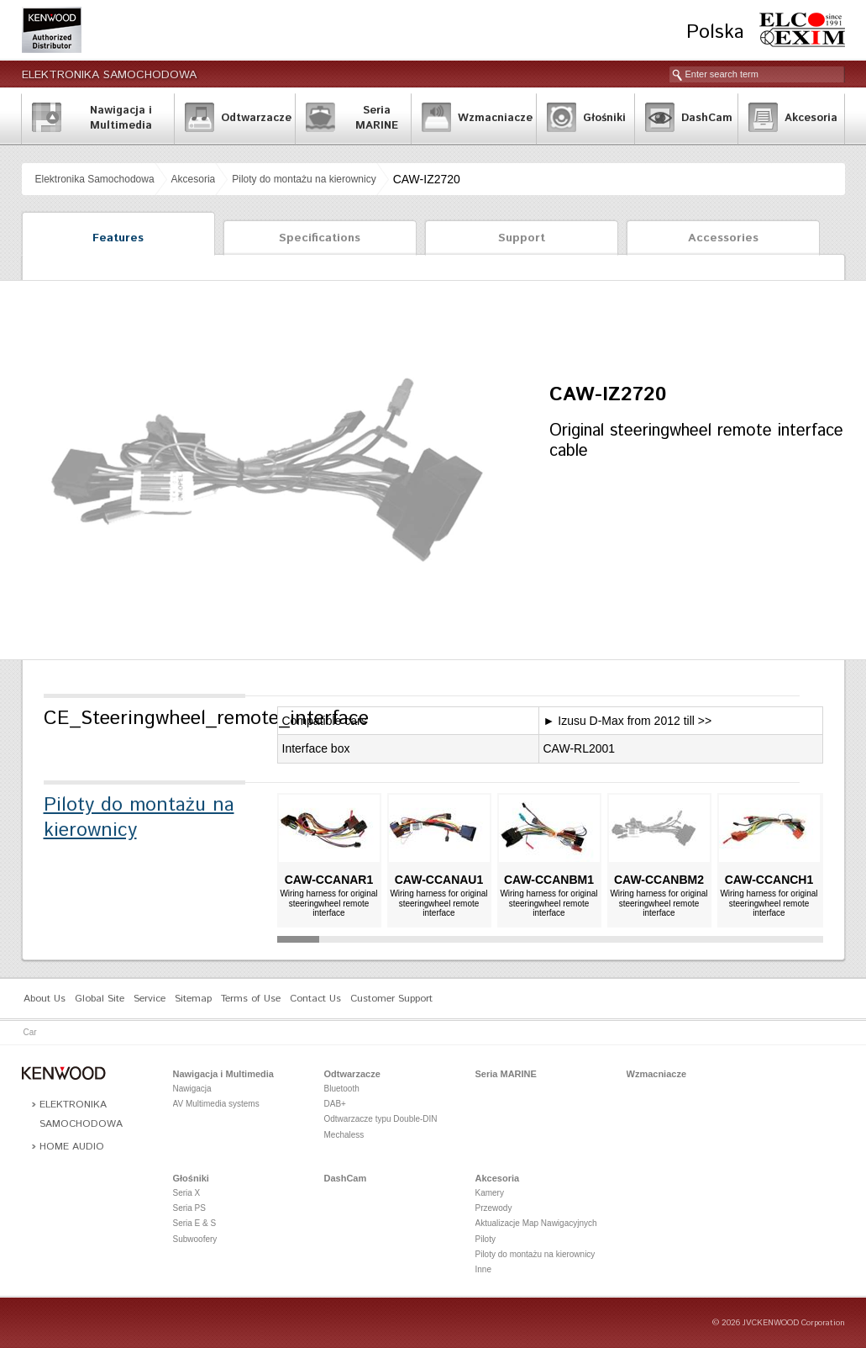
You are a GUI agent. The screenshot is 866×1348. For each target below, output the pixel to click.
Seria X (187, 1192)
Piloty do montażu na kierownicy (303, 179)
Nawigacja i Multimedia (223, 1074)
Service (149, 998)
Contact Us (315, 998)
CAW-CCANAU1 (439, 879)
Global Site (99, 998)
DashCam (345, 1178)
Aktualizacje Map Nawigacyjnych (536, 1223)
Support (521, 238)
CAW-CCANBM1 (549, 879)
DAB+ (335, 1103)
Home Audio (71, 1146)
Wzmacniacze (657, 1074)
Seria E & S (195, 1223)
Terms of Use (251, 998)
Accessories (723, 238)
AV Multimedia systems (216, 1103)
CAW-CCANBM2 (659, 879)
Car (30, 1032)
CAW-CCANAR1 (329, 879)
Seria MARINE (506, 1074)
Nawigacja (192, 1088)
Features (118, 238)
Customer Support (391, 998)
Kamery (489, 1192)
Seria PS (189, 1208)
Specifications (319, 238)
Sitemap (193, 998)
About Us (45, 998)
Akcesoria (193, 179)
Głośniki (191, 1178)
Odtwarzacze (352, 1074)
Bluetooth (342, 1088)
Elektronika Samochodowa (109, 74)
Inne (483, 1269)
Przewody (493, 1208)
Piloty (485, 1239)
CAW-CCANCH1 (769, 879)
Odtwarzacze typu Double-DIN (381, 1118)
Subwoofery (195, 1239)
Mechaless (344, 1134)
